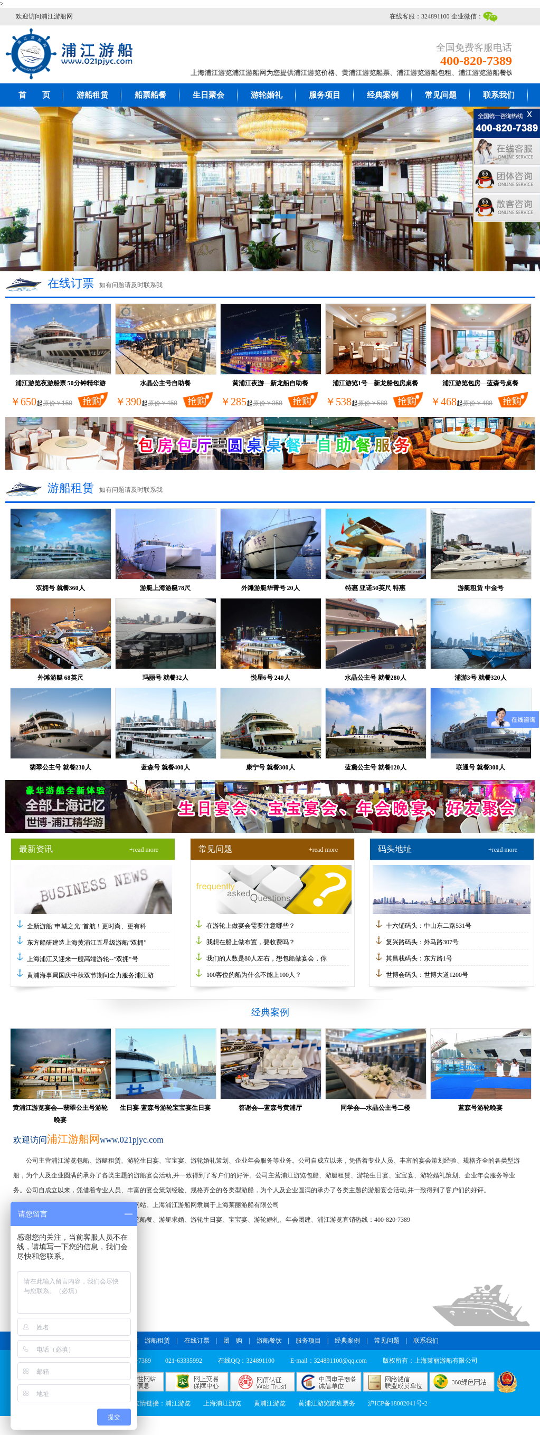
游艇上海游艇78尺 (165, 588)
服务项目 (324, 95)
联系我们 (499, 95)
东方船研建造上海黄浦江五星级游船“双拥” (87, 942)
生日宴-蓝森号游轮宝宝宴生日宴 (165, 1107)
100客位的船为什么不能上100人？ (253, 974)
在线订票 (197, 1340)
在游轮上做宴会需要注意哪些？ (250, 925)
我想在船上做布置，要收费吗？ (250, 942)
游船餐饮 (269, 1340)
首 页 (34, 95)
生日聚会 (208, 95)
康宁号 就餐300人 (270, 767)
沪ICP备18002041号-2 (398, 1403)
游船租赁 (92, 95)
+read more (143, 849)
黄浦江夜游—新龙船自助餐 (270, 383)
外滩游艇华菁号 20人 (270, 588)
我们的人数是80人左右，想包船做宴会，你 (266, 958)
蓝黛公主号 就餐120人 (375, 767)
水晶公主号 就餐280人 (375, 677)
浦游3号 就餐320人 (480, 677)
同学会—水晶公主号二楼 (375, 1107)
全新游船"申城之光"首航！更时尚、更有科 (86, 926)
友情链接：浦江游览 (162, 1403)
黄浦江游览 (270, 1403)
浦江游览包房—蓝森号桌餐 (480, 383)
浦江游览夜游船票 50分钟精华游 (60, 383)
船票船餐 (150, 95)
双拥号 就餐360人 (60, 588)
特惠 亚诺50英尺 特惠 (375, 588)
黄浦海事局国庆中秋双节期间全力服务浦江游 (90, 975)
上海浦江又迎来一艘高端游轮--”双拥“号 (82, 959)
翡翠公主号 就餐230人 (60, 767)
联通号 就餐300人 (480, 767)
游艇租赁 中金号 (481, 588)
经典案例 (383, 95)
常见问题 (441, 95)
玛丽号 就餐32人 (165, 677)
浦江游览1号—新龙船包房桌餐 (375, 383)
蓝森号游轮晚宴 (480, 1107)
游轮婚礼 (266, 95)
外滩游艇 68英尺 (60, 677)
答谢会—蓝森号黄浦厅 (270, 1107)
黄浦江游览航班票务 (326, 1403)
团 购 (232, 1340)
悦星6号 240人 (270, 677)
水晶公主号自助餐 (165, 383)
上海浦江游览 (222, 1403)
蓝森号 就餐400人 (165, 767)
